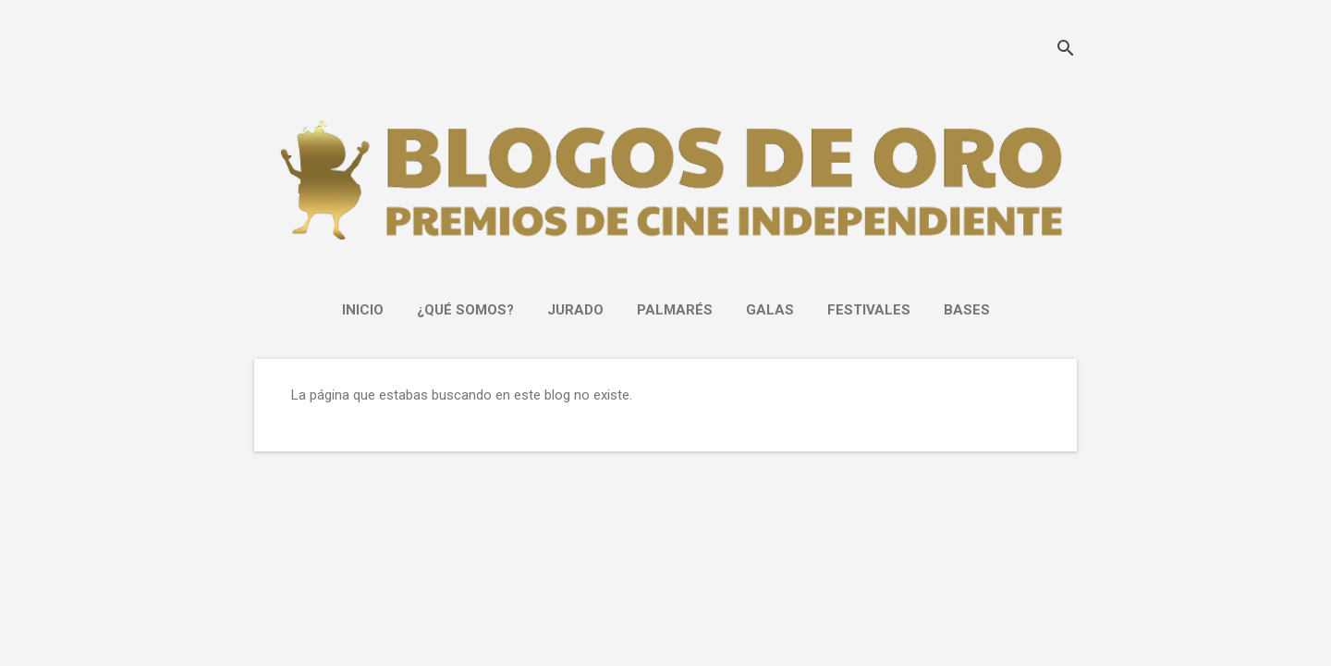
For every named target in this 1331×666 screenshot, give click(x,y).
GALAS (770, 310)
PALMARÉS (675, 310)
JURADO (575, 310)
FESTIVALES (868, 310)
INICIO (363, 310)
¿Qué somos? (465, 310)
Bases (967, 310)
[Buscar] (1066, 50)
